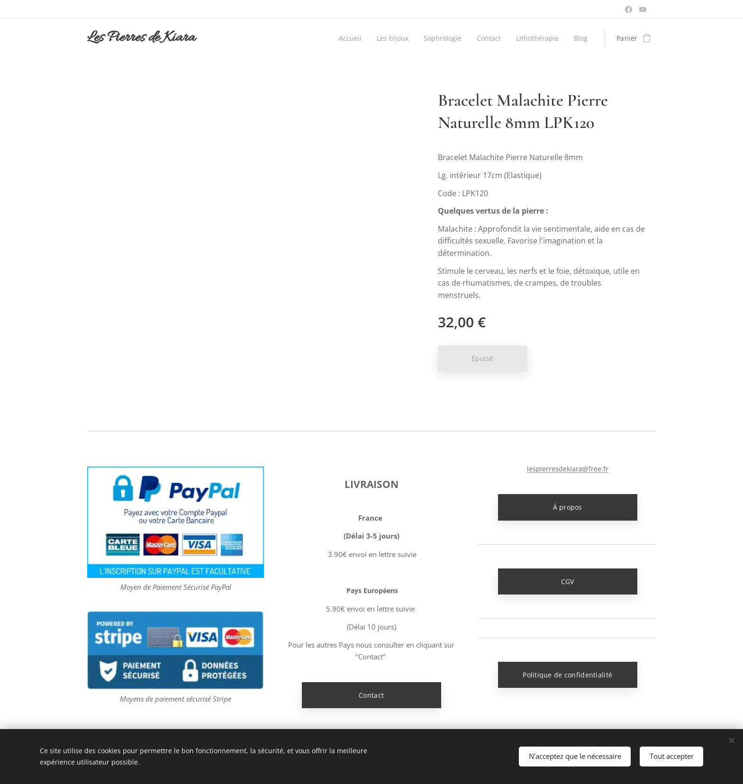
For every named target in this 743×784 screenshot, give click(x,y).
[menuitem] (346, 38)
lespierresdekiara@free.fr (567, 468)
